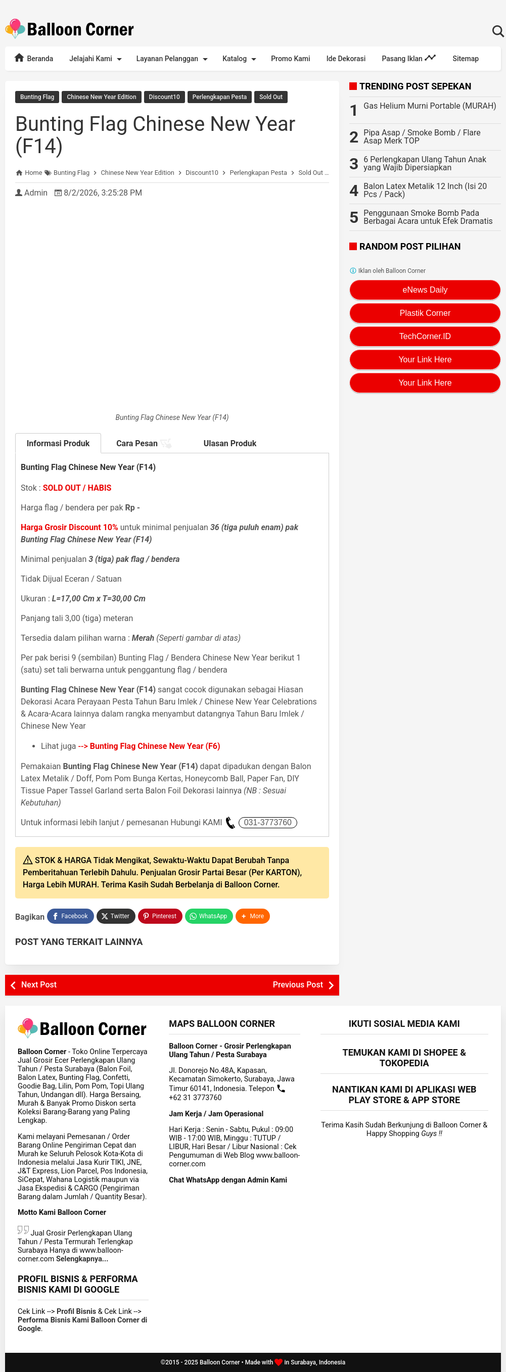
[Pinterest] (160, 916)
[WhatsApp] (209, 916)
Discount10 (164, 97)
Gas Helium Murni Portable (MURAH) (429, 106)
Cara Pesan (144, 444)
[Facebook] (70, 916)
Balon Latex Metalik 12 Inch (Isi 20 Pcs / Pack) (425, 190)
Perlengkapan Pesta (220, 97)
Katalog (241, 59)
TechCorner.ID (425, 336)
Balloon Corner (220, 1362)
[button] (253, 916)
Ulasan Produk (230, 443)
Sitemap (465, 59)
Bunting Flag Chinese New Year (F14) (155, 135)
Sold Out (271, 97)
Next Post (39, 984)
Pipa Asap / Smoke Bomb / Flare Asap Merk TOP (421, 137)
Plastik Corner (425, 313)
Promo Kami (290, 59)
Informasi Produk (58, 443)
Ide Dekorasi (346, 59)
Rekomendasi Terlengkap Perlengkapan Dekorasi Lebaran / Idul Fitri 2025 (253, 5)
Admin (36, 193)
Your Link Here (424, 359)
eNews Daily (425, 290)
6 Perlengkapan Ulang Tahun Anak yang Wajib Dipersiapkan (424, 163)
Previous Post (298, 984)
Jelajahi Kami (97, 59)
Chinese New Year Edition (101, 97)
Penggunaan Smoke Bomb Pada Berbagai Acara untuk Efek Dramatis (428, 217)
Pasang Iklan (409, 58)
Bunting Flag (37, 97)
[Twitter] (116, 916)
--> (149, 746)
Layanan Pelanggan (173, 59)
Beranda (33, 58)
